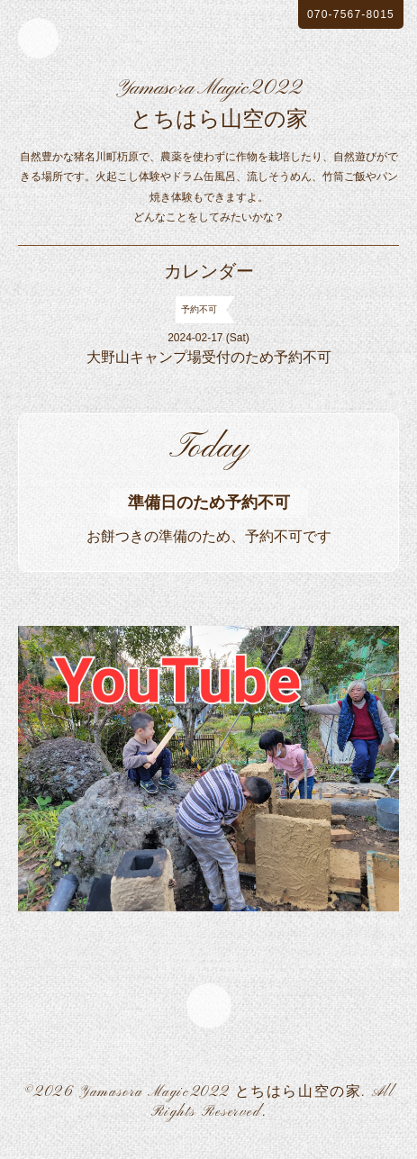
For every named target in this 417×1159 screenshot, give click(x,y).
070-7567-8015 (350, 14)
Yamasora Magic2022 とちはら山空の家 (220, 1092)
